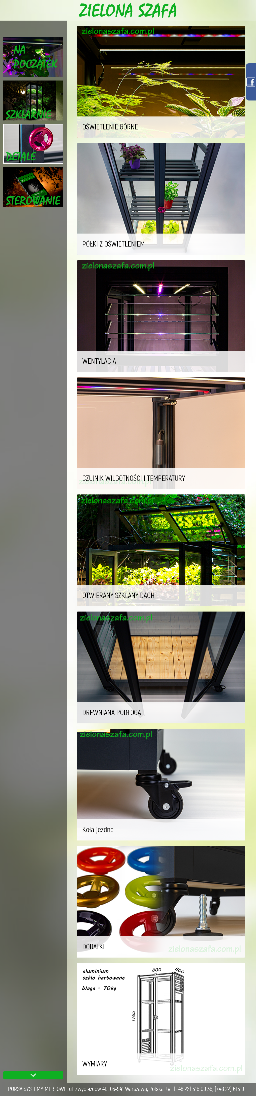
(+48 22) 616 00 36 (193, 1089)
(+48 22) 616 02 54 (233, 1089)
